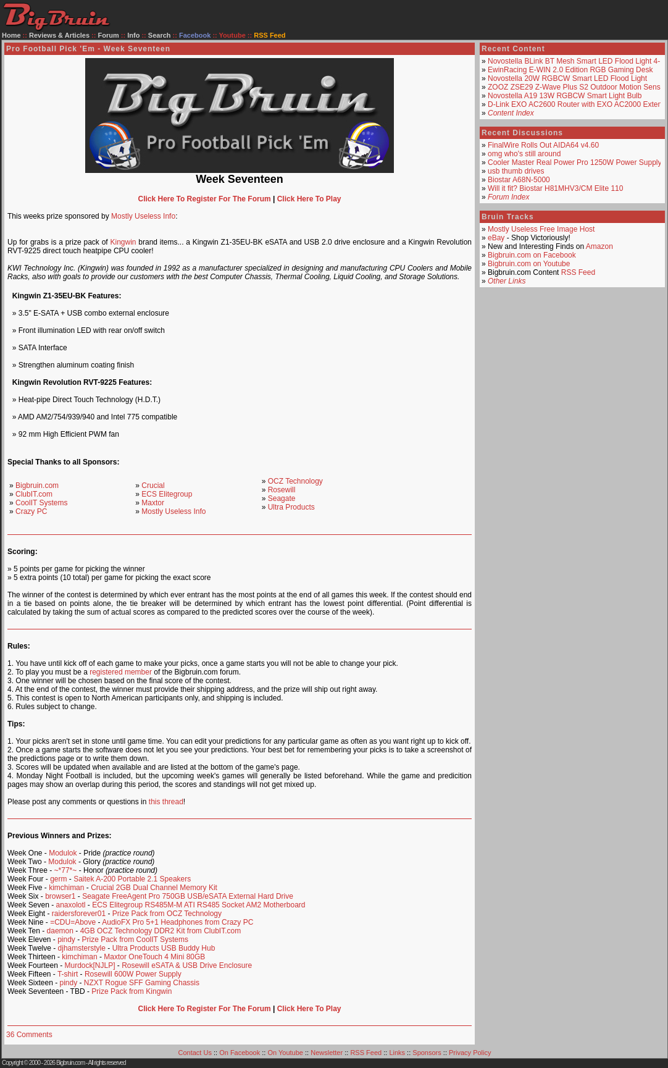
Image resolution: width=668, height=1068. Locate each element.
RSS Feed (578, 272)
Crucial (152, 485)
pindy (66, 939)
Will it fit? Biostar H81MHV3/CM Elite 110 (555, 188)
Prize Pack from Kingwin (131, 991)
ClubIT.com (33, 494)
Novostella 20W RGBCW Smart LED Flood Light (567, 78)
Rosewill (282, 490)
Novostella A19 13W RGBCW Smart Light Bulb (564, 95)
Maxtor (152, 502)
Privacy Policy (470, 1052)
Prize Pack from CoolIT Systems (135, 939)
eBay (496, 237)
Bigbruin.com (37, 485)
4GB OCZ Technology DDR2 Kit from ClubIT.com (160, 931)
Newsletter (327, 1052)
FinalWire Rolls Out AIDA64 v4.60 (543, 145)
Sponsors (426, 1052)
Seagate (282, 498)
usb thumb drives (516, 171)
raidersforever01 (79, 913)
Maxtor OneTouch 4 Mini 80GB (154, 956)
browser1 (60, 896)
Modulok (63, 853)
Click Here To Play (309, 199)
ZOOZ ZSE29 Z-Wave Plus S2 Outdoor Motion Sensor (577, 87)
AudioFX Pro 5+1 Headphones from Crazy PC (177, 922)
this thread (166, 801)
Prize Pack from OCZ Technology (167, 913)
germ (58, 879)
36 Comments (29, 1034)
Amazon (599, 246)
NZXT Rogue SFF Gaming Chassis (141, 982)
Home (11, 35)
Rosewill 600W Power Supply (133, 974)
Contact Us (195, 1052)
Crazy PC (31, 511)
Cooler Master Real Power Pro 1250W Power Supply (574, 162)
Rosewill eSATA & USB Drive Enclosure (187, 965)
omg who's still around (524, 153)
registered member (121, 672)
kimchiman (66, 887)
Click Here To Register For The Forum (204, 199)
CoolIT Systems (41, 502)
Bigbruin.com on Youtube (529, 263)
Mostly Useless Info (143, 216)
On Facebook (239, 1052)
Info (133, 35)
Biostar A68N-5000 (519, 179)
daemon (60, 931)
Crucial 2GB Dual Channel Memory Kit (154, 887)
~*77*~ (65, 870)
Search (159, 35)
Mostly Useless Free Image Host (541, 229)
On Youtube (285, 1052)
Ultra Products (291, 507)
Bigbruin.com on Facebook (532, 255)
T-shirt (67, 974)
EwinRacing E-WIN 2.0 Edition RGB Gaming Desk (570, 69)
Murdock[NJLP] (89, 965)
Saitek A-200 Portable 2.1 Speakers (132, 879)
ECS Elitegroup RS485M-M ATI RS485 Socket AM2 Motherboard (198, 905)
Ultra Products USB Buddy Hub (163, 948)
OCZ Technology (295, 481)
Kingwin (123, 242)
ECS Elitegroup (166, 494)
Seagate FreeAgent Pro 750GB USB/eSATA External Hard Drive (187, 896)
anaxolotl (70, 905)
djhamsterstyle (82, 948)
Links (397, 1052)
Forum (108, 35)
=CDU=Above (73, 922)
